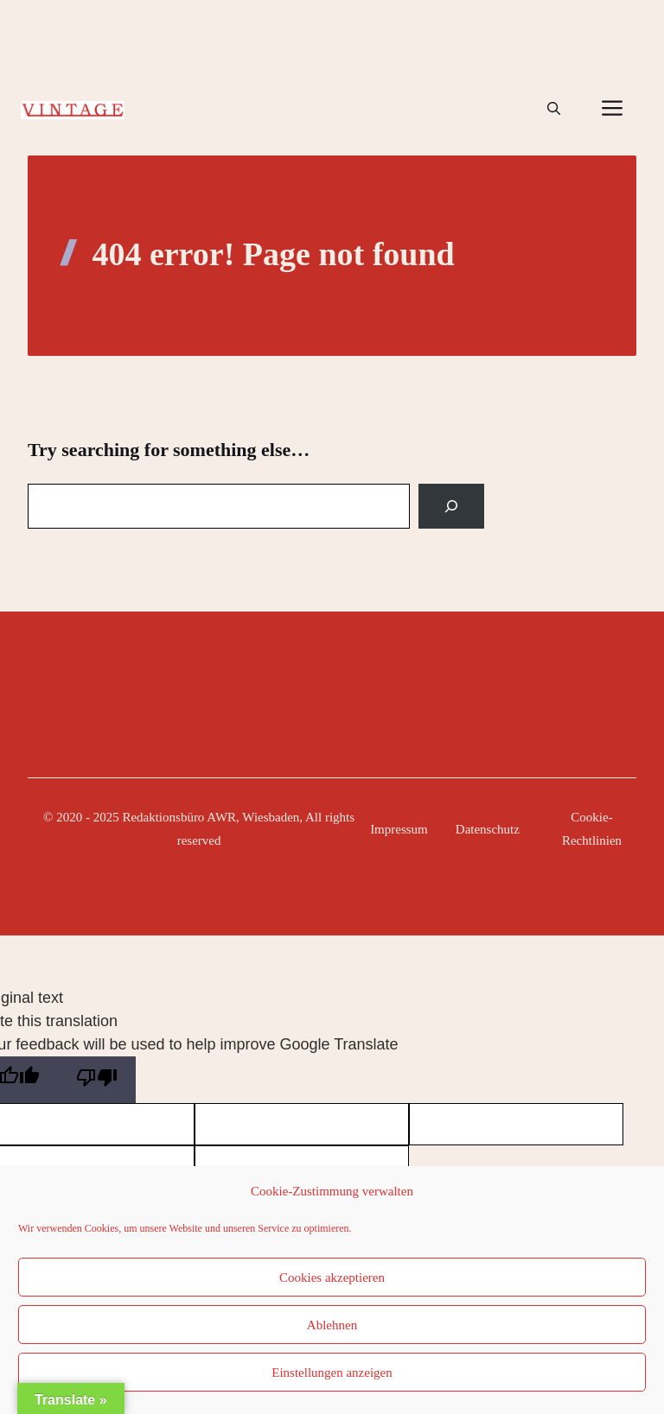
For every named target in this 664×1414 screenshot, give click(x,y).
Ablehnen (332, 1325)
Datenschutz (488, 829)
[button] (554, 109)
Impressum (399, 829)
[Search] (451, 506)
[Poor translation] (97, 1079)
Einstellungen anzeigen (332, 1372)
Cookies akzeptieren (332, 1277)
